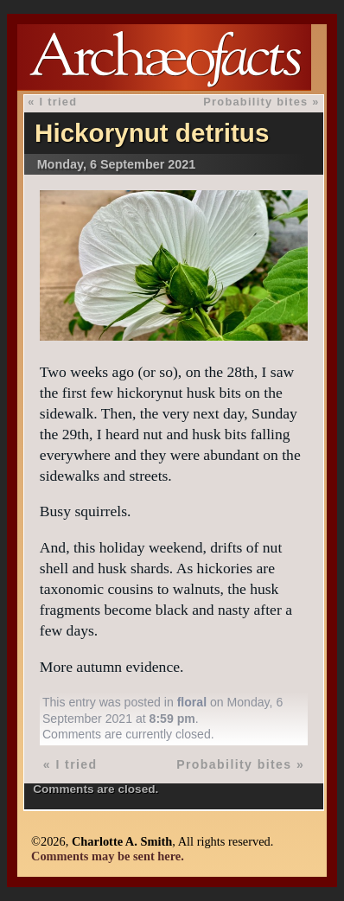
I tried (58, 101)
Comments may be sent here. (107, 856)
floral (192, 702)
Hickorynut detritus (152, 132)
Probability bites (255, 101)
